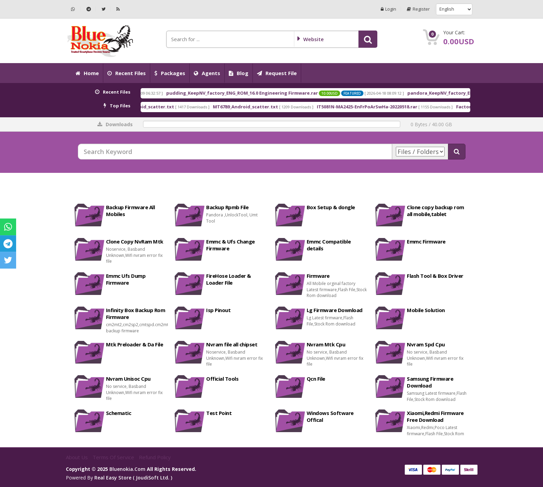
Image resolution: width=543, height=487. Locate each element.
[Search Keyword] (235, 151)
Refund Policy (155, 457)
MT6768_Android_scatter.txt (162, 107)
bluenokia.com (127, 469)
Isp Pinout (218, 310)
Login (388, 9)
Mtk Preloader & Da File (134, 344)
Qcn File (316, 378)
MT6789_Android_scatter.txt (266, 107)
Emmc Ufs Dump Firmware (126, 279)
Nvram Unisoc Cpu (128, 378)
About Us (77, 457)
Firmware (318, 275)
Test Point (219, 412)
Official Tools (222, 378)
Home (87, 73)
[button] (367, 39)
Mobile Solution (426, 310)
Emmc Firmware (426, 241)
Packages (169, 73)
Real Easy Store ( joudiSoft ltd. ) (133, 477)
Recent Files (126, 73)
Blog (238, 73)
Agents (207, 73)
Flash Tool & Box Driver (435, 275)
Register (418, 9)
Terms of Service (114, 457)
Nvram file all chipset (231, 344)
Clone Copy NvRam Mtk (134, 241)
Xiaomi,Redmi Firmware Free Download (435, 416)
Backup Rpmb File (227, 207)
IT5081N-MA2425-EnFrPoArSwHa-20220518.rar (388, 107)
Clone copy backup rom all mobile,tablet (435, 210)
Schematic (118, 412)
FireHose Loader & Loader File (228, 279)
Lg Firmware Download (335, 310)
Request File (277, 73)
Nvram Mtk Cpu (326, 344)
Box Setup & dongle (331, 207)
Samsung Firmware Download (430, 382)
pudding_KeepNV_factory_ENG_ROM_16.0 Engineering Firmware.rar (263, 93)
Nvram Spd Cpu (426, 344)
